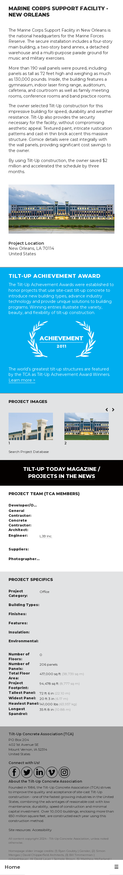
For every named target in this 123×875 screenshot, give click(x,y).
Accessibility (42, 830)
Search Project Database (29, 451)
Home (12, 867)
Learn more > (22, 380)
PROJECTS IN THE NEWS (61, 476)
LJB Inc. (46, 536)
